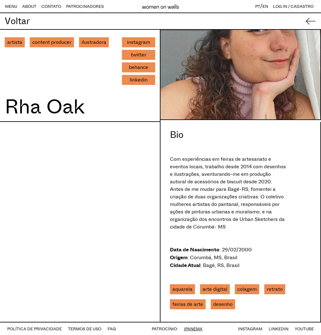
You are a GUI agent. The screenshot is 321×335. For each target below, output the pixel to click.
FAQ (112, 329)
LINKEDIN (278, 329)
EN (265, 6)
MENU (11, 6)
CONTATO (51, 6)
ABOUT (29, 6)
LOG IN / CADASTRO (293, 6)
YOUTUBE (304, 329)
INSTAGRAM (250, 329)
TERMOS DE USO (84, 329)
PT (257, 6)
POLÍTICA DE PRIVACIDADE (34, 329)
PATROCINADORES (85, 6)
